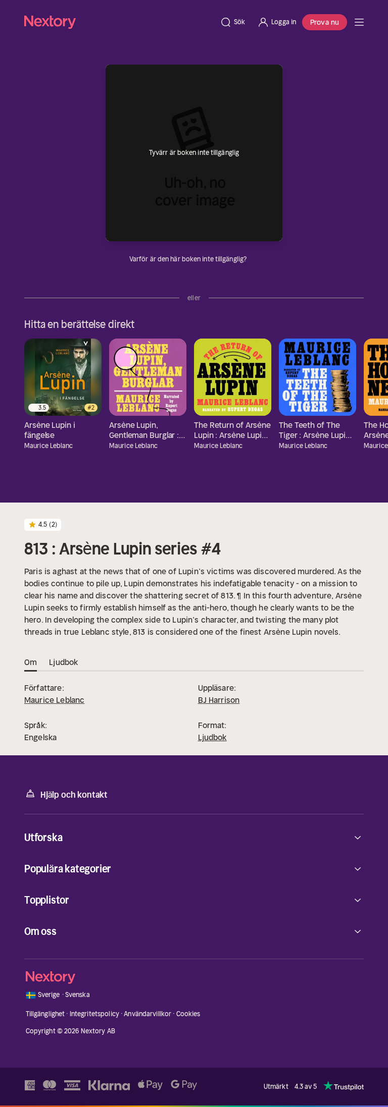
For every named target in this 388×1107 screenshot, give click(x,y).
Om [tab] (30, 662)
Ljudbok (212, 737)
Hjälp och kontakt (66, 794)
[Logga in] (276, 22)
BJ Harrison (219, 700)
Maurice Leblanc (54, 700)
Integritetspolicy (94, 1014)
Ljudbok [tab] (63, 662)
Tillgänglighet (45, 1014)
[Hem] (119, 22)
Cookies (188, 1014)
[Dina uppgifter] (253, 259)
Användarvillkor (147, 1014)
